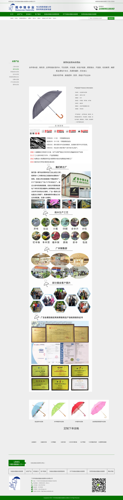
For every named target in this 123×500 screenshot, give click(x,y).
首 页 (11, 14)
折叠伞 (29, 18)
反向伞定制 (16, 74)
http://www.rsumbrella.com (47, 491)
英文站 (112, 1)
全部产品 (19, 14)
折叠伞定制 (16, 79)
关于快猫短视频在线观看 (70, 14)
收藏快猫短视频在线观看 (101, 1)
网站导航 (111, 471)
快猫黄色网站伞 (22, 18)
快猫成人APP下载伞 (46, 18)
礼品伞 (54, 18)
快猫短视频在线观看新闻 (51, 14)
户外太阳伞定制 (14, 82)
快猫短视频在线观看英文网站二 (38, 463)
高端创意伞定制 (14, 71)
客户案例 (38, 14)
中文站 (109, 1)
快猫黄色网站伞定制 (14, 77)
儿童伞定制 (16, 66)
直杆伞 (34, 18)
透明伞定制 (16, 84)
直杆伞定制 (16, 69)
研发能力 (29, 14)
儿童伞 (16, 18)
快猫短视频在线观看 (17, 471)
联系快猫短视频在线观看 (88, 14)
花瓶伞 (38, 18)
